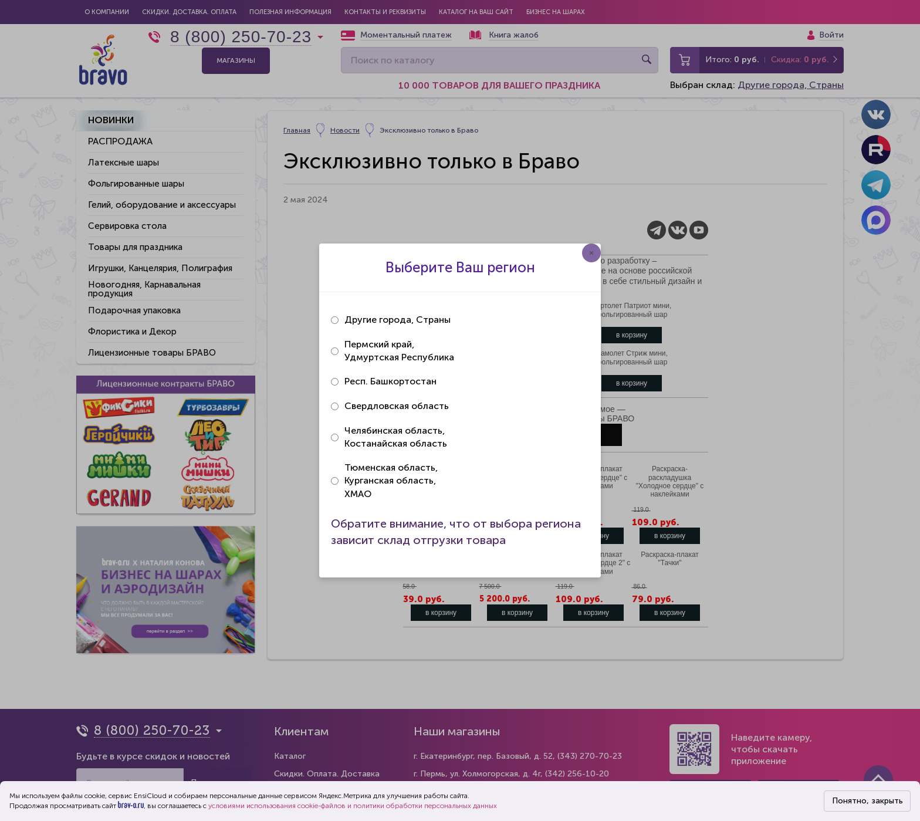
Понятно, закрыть (867, 801)
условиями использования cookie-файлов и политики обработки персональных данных (352, 806)
